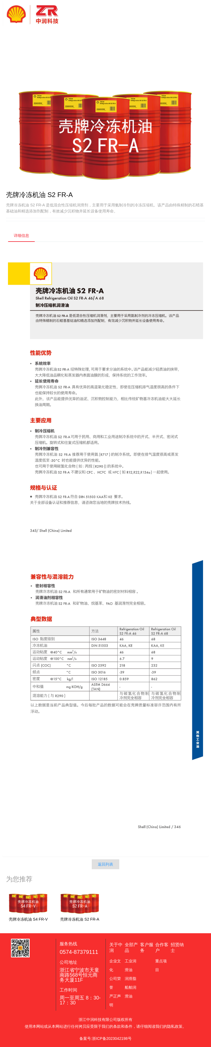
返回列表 (105, 864)
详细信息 (21, 235)
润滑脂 (130, 978)
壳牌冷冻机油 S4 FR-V (28, 919)
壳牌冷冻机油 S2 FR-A (79, 919)
